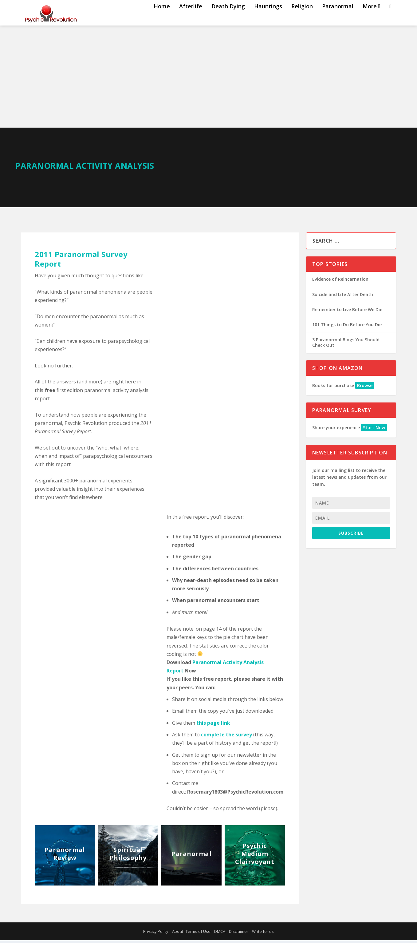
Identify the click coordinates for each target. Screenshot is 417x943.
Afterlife (190, 19)
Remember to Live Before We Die (347, 312)
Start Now (374, 430)
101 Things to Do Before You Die (347, 327)
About (177, 934)
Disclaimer (238, 934)
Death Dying (228, 19)
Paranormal (337, 19)
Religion (302, 19)
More (370, 19)
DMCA (219, 934)
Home (162, 19)
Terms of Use (198, 934)
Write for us (263, 934)
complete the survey (226, 737)
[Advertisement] (208, 84)
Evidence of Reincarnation (340, 282)
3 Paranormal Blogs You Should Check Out (346, 345)
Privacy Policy (155, 934)
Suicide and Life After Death (342, 297)
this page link (213, 725)
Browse (364, 388)
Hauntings (268, 19)
